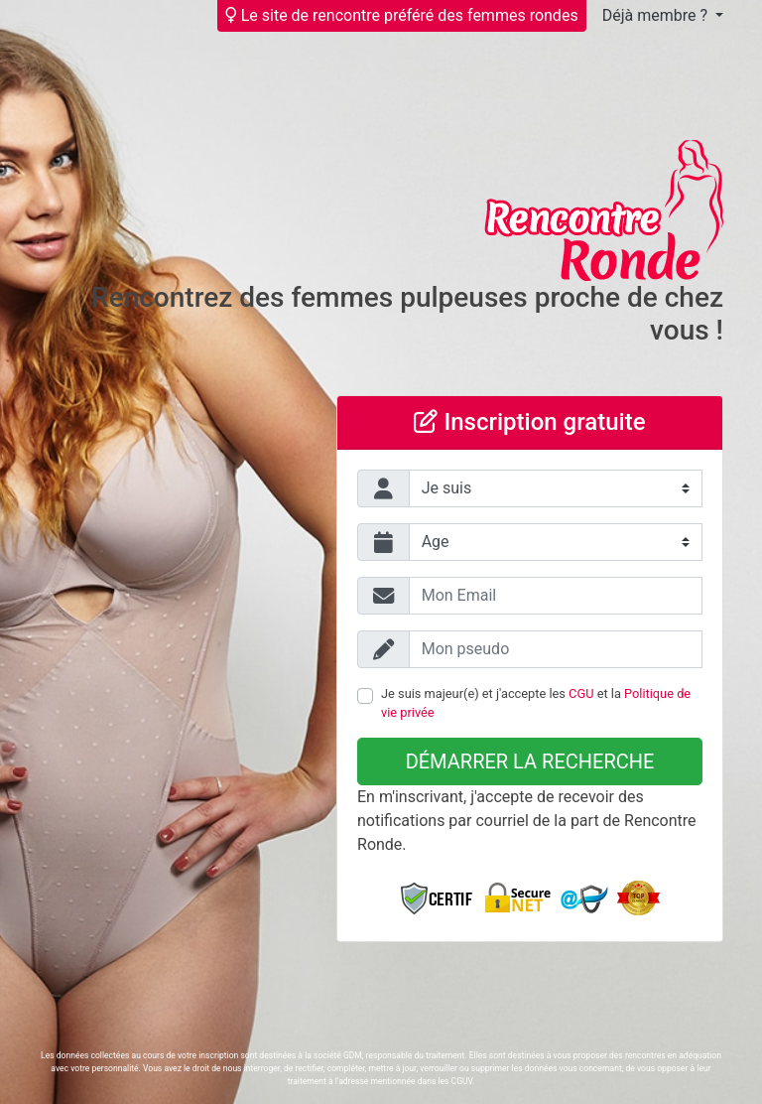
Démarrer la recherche (530, 761)
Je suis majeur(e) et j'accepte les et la (536, 703)
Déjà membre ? (656, 15)
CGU (581, 693)
